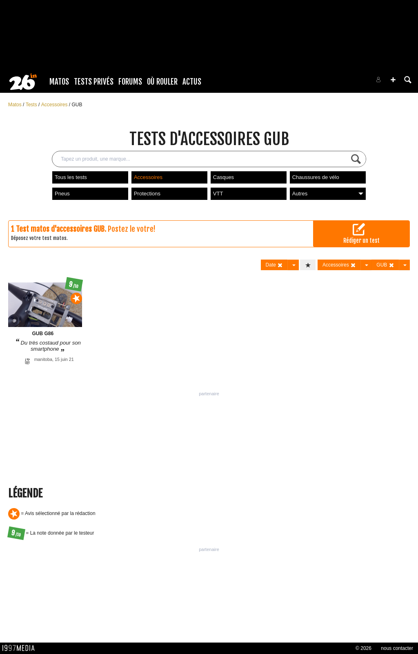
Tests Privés (93, 82)
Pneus (62, 193)
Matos (59, 82)
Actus (191, 82)
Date (274, 265)
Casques (223, 177)
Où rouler (162, 82)
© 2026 (363, 648)
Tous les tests (71, 177)
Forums (130, 82)
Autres (327, 193)
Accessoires (55, 105)
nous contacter (397, 648)
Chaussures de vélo (315, 177)
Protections (147, 193)
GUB (76, 105)
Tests (32, 105)
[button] (393, 79)
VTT (218, 193)
